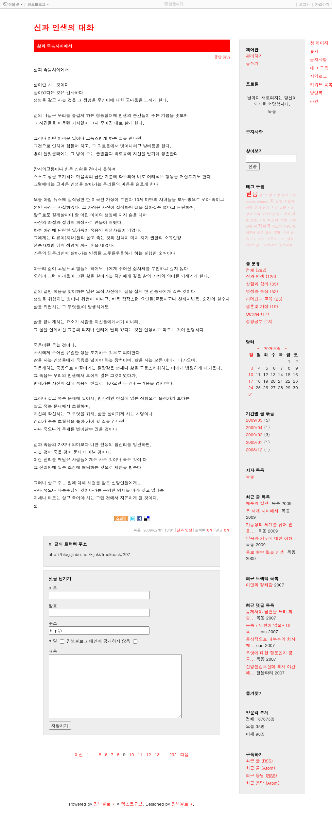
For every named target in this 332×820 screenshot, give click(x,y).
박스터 (277, 226)
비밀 (53, 641)
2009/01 (254, 442)
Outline (257, 314)
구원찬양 (268, 214)
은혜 (257, 214)
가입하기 (322, 4)
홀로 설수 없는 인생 (265, 552)
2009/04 (254, 427)
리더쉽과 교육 (264, 299)
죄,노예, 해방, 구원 (281, 220)
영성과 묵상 (262, 291)
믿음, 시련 (270, 207)
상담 (285, 195)
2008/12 (254, 449)
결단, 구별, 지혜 (277, 232)
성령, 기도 (258, 220)
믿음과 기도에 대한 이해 (269, 538)
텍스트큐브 (131, 804)
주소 (53, 623)
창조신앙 (265, 195)
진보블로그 (104, 804)
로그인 (304, 4)
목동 (250, 476)
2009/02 (254, 434)
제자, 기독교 (267, 238)
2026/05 (272, 348)
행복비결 (285, 245)
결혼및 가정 (262, 306)
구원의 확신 (269, 245)
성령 (249, 226)
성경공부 (259, 321)
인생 (292, 195)
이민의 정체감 (259, 585)
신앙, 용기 (253, 207)
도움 (260, 232)
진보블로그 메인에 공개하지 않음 (98, 641)
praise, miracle (257, 201)
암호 (53, 605)
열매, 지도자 (284, 201)
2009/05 (254, 420)
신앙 (276, 195)
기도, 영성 (286, 238)
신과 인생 (184, 530)
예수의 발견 (257, 503)
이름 (53, 588)
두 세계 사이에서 (262, 511)
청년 (279, 214)
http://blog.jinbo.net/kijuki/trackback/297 (90, 554)
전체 (256, 270)
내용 (53, 651)
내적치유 (262, 226)
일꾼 (282, 207)
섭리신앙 (252, 245)
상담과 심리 (262, 284)
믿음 (252, 194)
